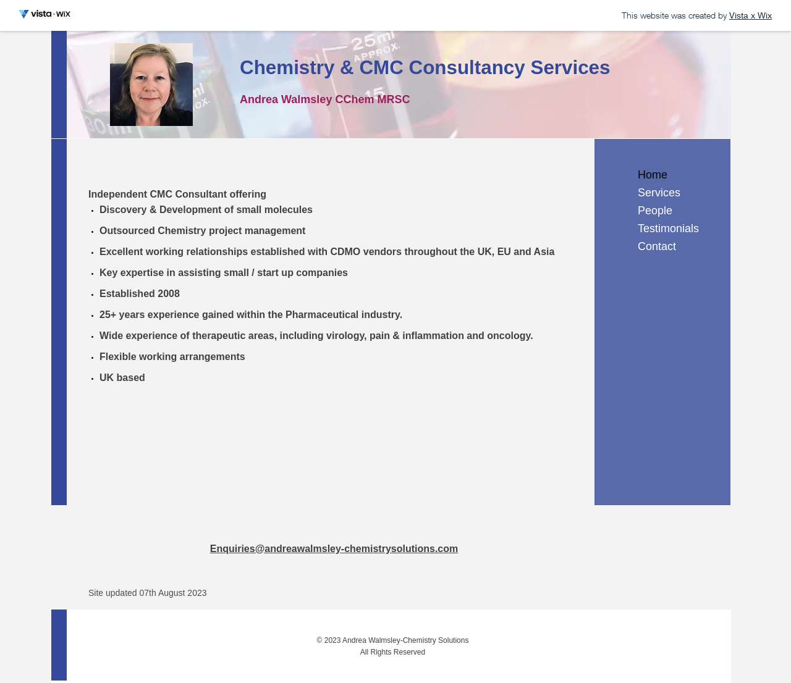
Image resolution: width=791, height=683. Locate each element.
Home (652, 175)
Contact (657, 246)
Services (659, 192)
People (655, 210)
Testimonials (668, 228)
